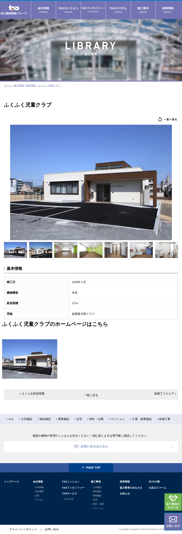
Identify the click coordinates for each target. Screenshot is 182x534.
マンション (118, 418)
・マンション (97, 508)
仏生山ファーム (157, 487)
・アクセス (38, 499)
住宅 (79, 418)
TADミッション (70, 481)
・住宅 (94, 499)
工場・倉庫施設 (142, 418)
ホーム (8, 85)
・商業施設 (96, 495)
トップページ (11, 481)
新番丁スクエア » (165, 393)
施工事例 (19, 85)
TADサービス (69, 493)
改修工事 (164, 418)
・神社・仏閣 (97, 504)
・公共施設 (96, 487)
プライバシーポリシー (23, 529)
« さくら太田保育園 (32, 393)
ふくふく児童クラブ (49, 85)
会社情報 (38, 481)
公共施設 (26, 418)
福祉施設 (31, 85)
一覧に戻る (91, 395)
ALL (11, 418)
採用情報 (125, 481)
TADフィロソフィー (73, 487)
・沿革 (36, 495)
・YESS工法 (67, 499)
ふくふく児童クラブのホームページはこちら (55, 324)
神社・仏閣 (96, 418)
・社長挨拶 (38, 487)
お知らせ (125, 493)
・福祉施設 (96, 491)
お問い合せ (52, 529)
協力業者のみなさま (131, 487)
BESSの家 (154, 481)
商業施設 (63, 418)
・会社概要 (38, 491)
